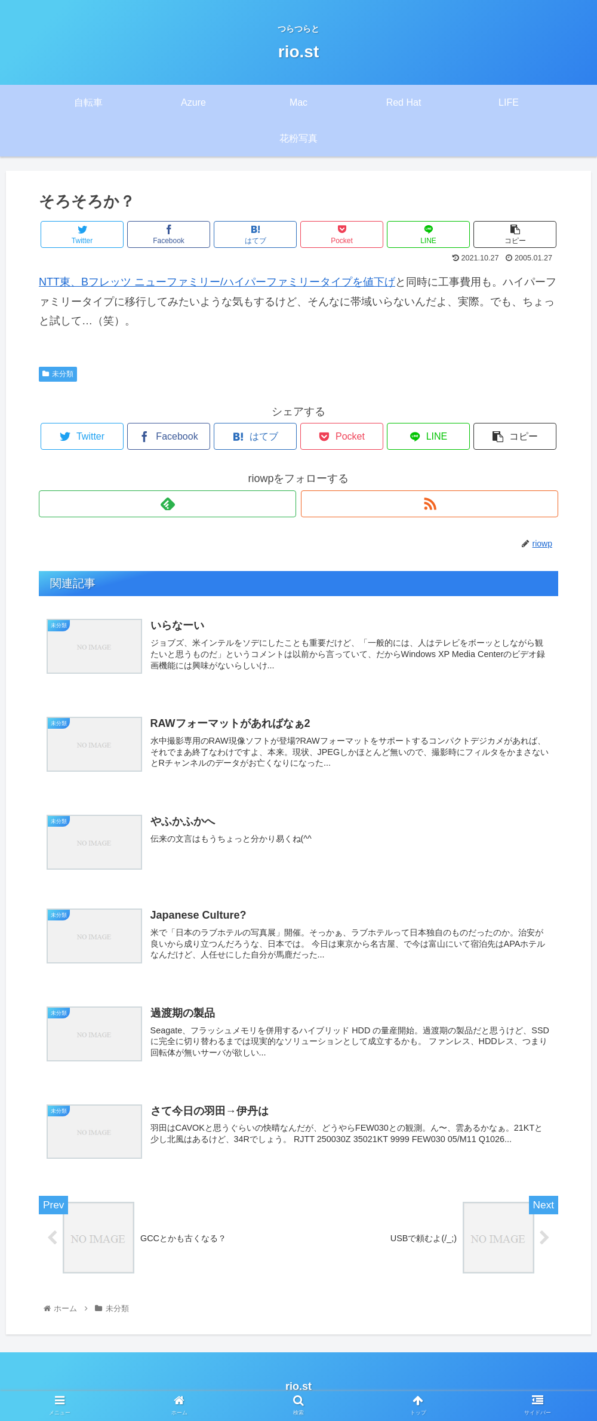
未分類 (57, 374)
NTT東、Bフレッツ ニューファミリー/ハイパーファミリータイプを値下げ (217, 282)
